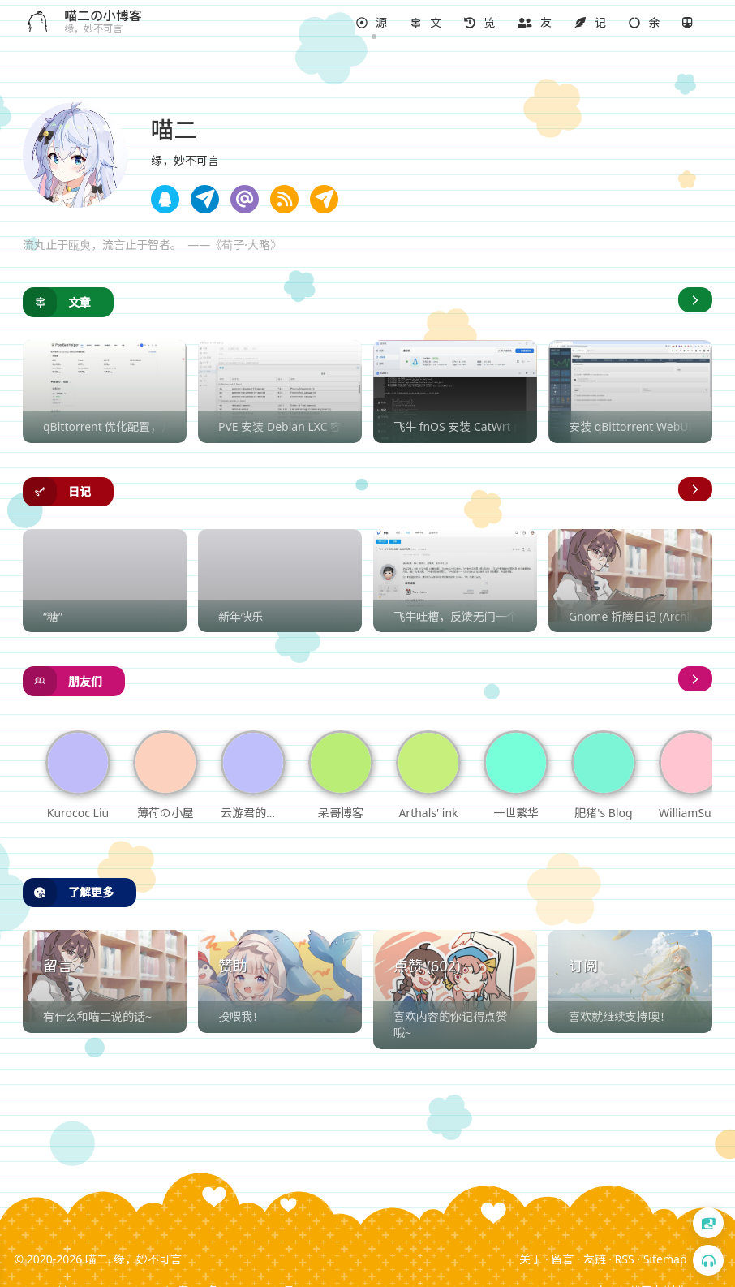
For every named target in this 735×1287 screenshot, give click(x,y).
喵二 (96, 1259)
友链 (594, 1259)
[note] (372, 22)
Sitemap (665, 1259)
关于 (530, 1259)
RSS (624, 1259)
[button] (372, 22)
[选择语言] (708, 1222)
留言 (562, 1259)
